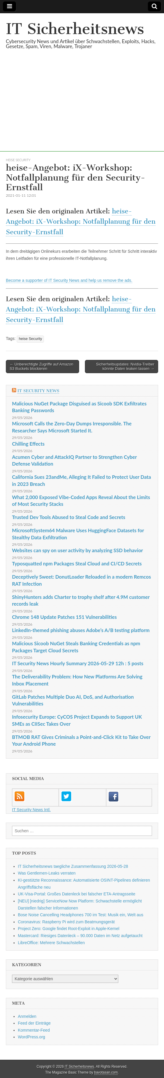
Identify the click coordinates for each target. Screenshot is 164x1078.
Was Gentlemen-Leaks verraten (47, 873)
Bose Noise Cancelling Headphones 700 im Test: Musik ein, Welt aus (80, 914)
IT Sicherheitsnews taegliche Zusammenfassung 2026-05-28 (73, 866)
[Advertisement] (82, 110)
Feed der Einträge (34, 1023)
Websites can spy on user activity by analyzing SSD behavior (77, 550)
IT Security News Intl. (31, 809)
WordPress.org (31, 1037)
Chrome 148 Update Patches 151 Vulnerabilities (64, 617)
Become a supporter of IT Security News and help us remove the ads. (69, 280)
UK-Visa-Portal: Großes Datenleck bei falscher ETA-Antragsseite (76, 894)
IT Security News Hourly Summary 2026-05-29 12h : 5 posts (77, 663)
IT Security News (38, 390)
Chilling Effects (28, 444)
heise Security (18, 160)
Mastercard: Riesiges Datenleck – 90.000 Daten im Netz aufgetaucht (80, 935)
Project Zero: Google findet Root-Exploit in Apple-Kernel (68, 928)
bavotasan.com (106, 1072)
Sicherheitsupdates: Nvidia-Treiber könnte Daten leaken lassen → (125, 366)
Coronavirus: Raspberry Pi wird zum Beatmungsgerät (66, 921)
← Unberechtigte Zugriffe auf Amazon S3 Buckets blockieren (41, 366)
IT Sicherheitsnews (75, 29)
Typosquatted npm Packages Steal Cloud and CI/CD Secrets (77, 563)
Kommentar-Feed (34, 1030)
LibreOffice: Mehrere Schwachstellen (51, 942)
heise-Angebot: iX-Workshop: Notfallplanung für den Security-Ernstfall (81, 221)
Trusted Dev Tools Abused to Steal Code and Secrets (68, 517)
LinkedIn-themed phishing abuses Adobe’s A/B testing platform (81, 630)
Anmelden (27, 1016)
